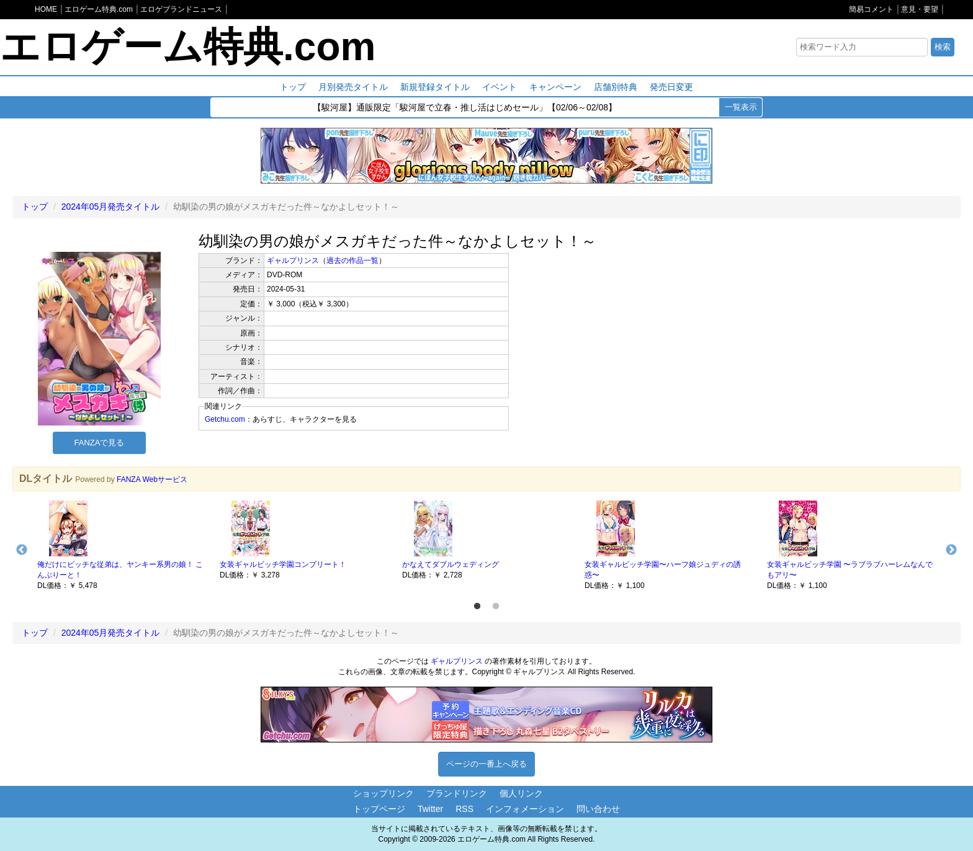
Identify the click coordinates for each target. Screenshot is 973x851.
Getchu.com (225, 419)
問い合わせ (598, 809)
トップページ (379, 809)
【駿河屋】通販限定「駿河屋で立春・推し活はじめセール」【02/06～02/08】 (465, 108)
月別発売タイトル (353, 87)
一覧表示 (741, 107)
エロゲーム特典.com (187, 46)
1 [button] (477, 606)
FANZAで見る (99, 442)
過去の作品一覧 (352, 260)
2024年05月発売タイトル (110, 207)
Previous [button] (22, 550)
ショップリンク (383, 793)
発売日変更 (671, 87)
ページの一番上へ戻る (486, 764)
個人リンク (521, 793)
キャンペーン (555, 87)
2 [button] (496, 606)
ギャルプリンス (293, 260)
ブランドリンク (456, 793)
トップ (293, 87)
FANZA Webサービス (152, 479)
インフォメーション (525, 809)
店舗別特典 (615, 87)
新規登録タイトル (435, 87)
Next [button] (951, 550)
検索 (943, 46)
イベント (499, 87)
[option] (122, 543)
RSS (464, 809)
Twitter (430, 809)
